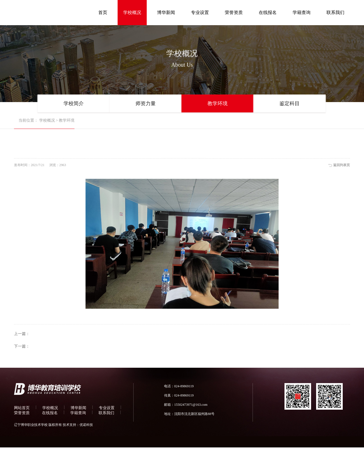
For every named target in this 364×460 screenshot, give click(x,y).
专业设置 (200, 12)
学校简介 (74, 103)
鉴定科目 (289, 103)
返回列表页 (341, 165)
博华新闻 (166, 12)
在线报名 (268, 12)
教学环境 (217, 103)
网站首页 (22, 408)
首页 (102, 12)
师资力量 (146, 103)
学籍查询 (302, 12)
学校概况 (132, 12)
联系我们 (335, 12)
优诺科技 (86, 425)
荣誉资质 (234, 12)
